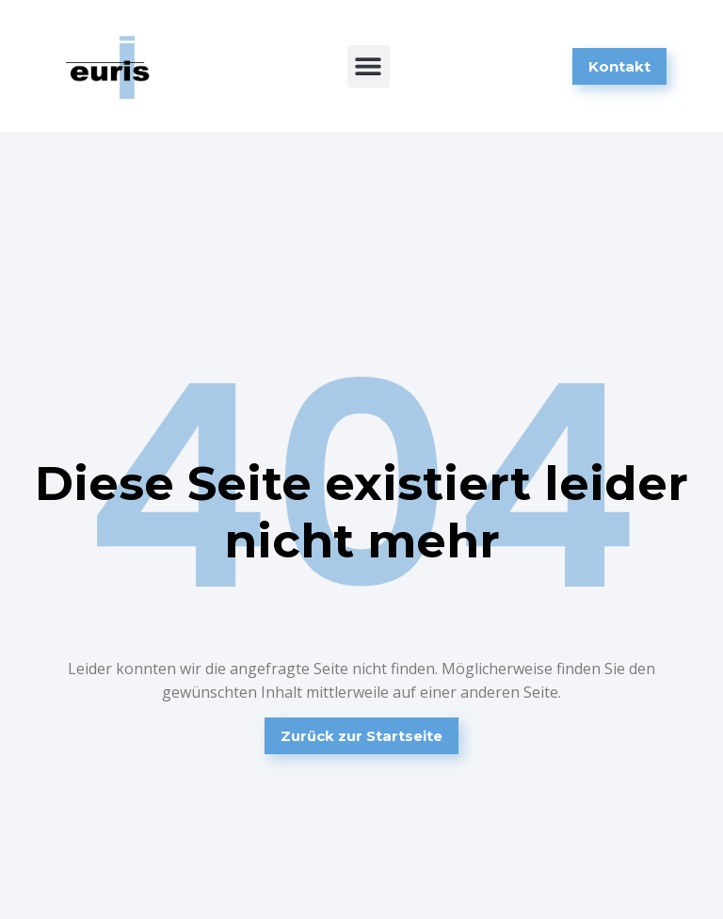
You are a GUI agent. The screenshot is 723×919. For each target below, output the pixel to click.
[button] (368, 66)
